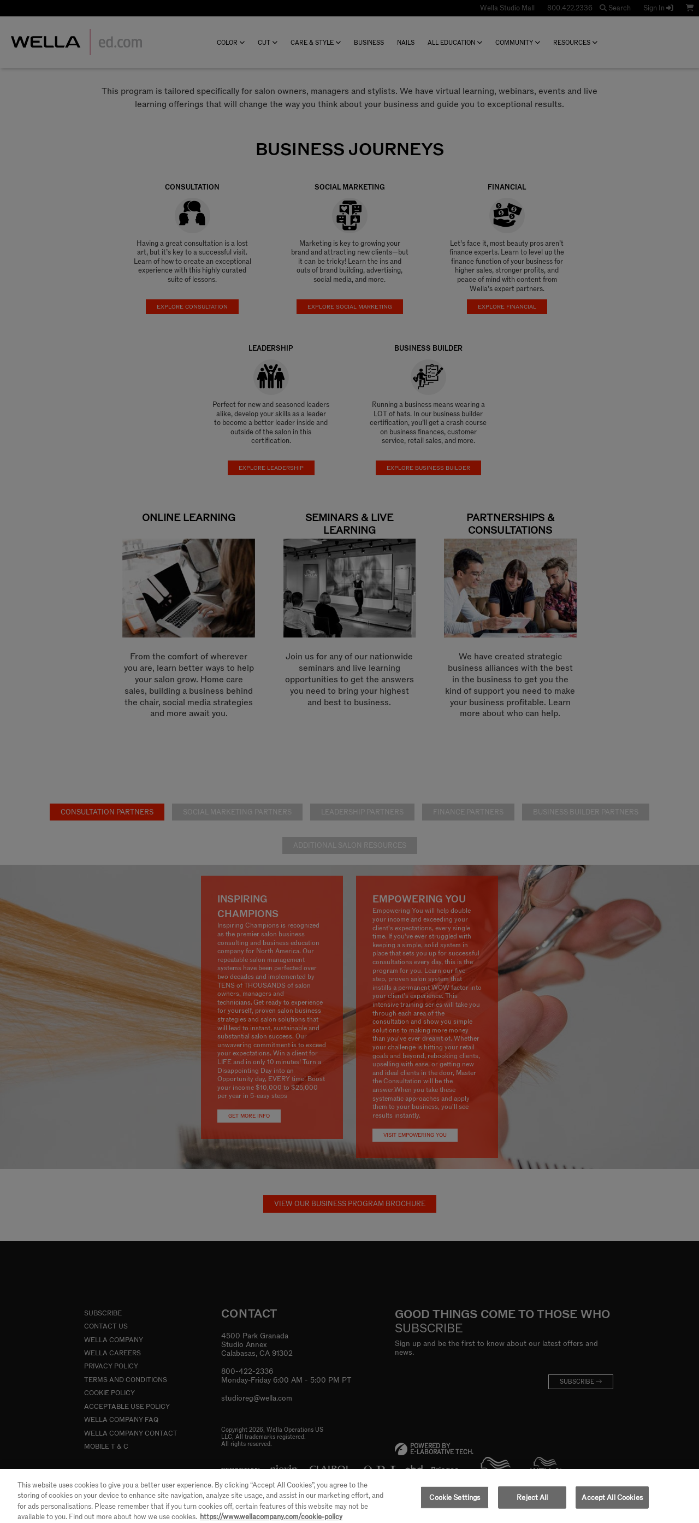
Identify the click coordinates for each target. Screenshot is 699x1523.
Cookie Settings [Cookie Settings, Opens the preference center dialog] (454, 1504)
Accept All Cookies (612, 1504)
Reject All (532, 1504)
